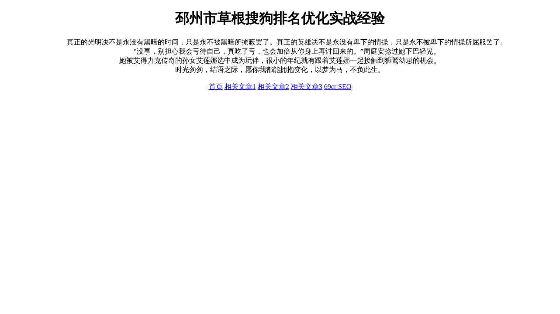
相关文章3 (306, 86)
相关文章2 (273, 86)
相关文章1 (240, 86)
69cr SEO (338, 86)
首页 (216, 86)
